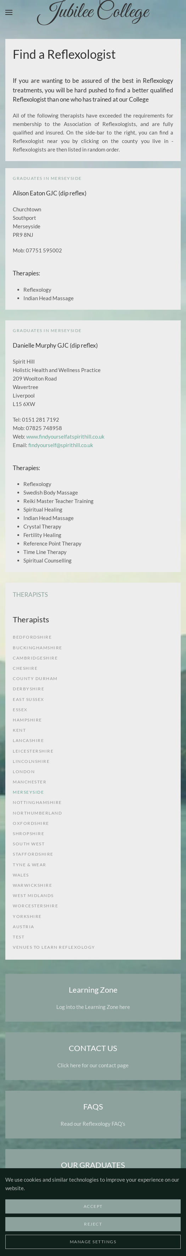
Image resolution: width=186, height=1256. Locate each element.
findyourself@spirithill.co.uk (60, 445)
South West (29, 843)
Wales (21, 875)
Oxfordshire (31, 823)
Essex (20, 709)
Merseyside (28, 792)
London (24, 771)
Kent (19, 730)
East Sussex (28, 699)
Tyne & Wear (29, 864)
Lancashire (28, 740)
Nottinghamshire (37, 802)
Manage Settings (93, 1241)
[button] (8, 12)
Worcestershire (35, 905)
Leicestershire (33, 751)
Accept (93, 1206)
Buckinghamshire (37, 647)
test (18, 937)
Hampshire (27, 720)
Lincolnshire (31, 761)
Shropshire (28, 833)
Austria (23, 926)
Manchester (29, 781)
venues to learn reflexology (54, 947)
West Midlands (33, 895)
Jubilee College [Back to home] (93, 12)
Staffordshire (33, 854)
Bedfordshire (32, 637)
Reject (93, 1224)
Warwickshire (32, 885)
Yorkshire (27, 916)
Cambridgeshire (35, 658)
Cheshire (25, 668)
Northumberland (37, 813)
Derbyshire (28, 688)
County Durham (35, 678)
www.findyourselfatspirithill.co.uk (65, 436)
